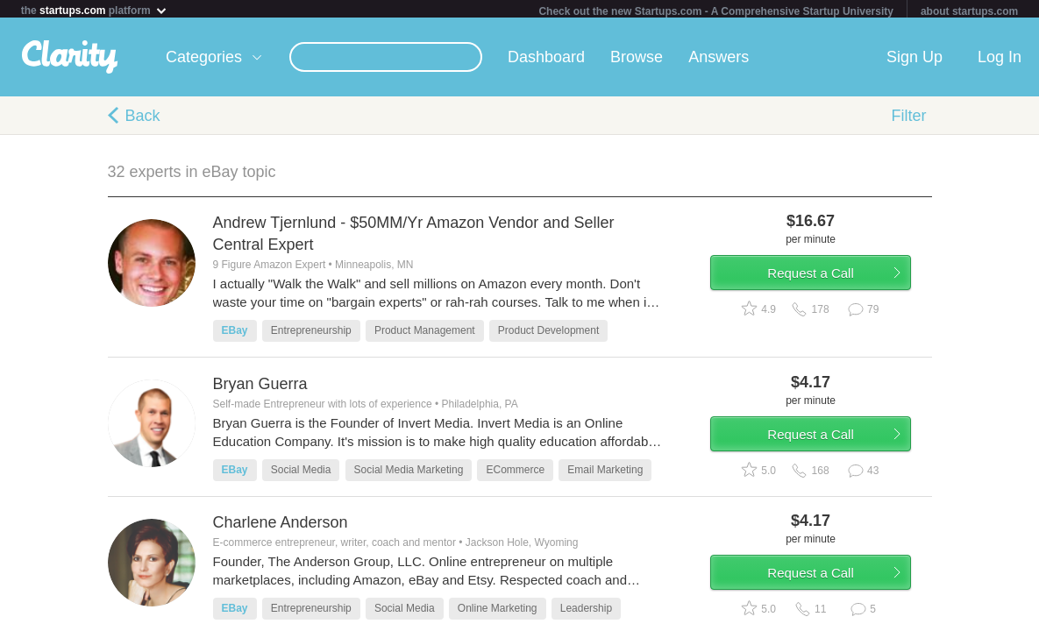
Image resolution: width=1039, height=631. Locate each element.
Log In (999, 60)
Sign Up (914, 60)
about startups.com (969, 11)
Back (142, 119)
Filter (909, 119)
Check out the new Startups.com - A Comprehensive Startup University (715, 11)
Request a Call (829, 283)
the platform (94, 10)
